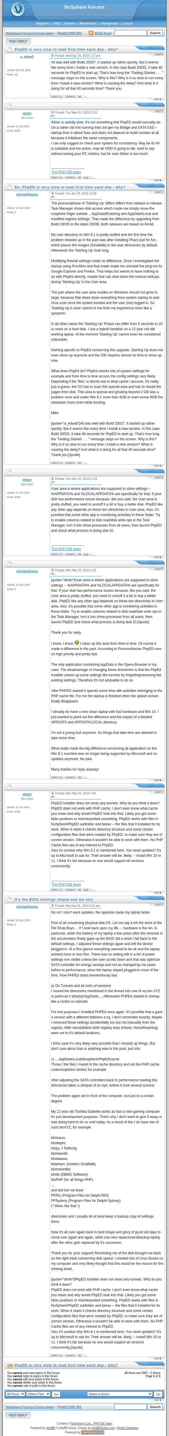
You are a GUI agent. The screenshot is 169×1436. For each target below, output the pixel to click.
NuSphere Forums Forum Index (30, 33)
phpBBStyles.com (103, 1428)
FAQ (56, 23)
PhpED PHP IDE (69, 33)
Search (69, 23)
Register (42, 23)
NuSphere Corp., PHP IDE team (91, 1423)
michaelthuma (27, 194)
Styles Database (127, 1428)
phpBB (50, 1428)
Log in (128, 23)
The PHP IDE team (66, 172)
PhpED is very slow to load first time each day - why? (66, 1365)
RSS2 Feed (100, 33)
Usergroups (110, 23)
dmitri (27, 113)
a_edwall (27, 56)
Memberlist (88, 23)
